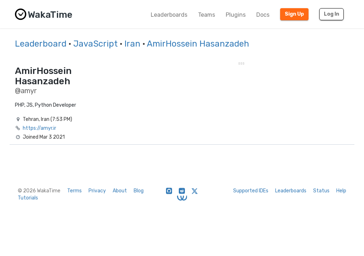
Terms (74, 191)
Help (341, 191)
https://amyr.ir (39, 128)
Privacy (97, 191)
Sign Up (294, 14)
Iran (132, 44)
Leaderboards (169, 14)
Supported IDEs (250, 191)
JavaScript (95, 44)
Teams (206, 14)
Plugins (236, 14)
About (120, 191)
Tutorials (28, 198)
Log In (331, 14)
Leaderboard (40, 44)
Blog (139, 191)
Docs (262, 14)
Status (321, 191)
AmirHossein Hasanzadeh (198, 44)
